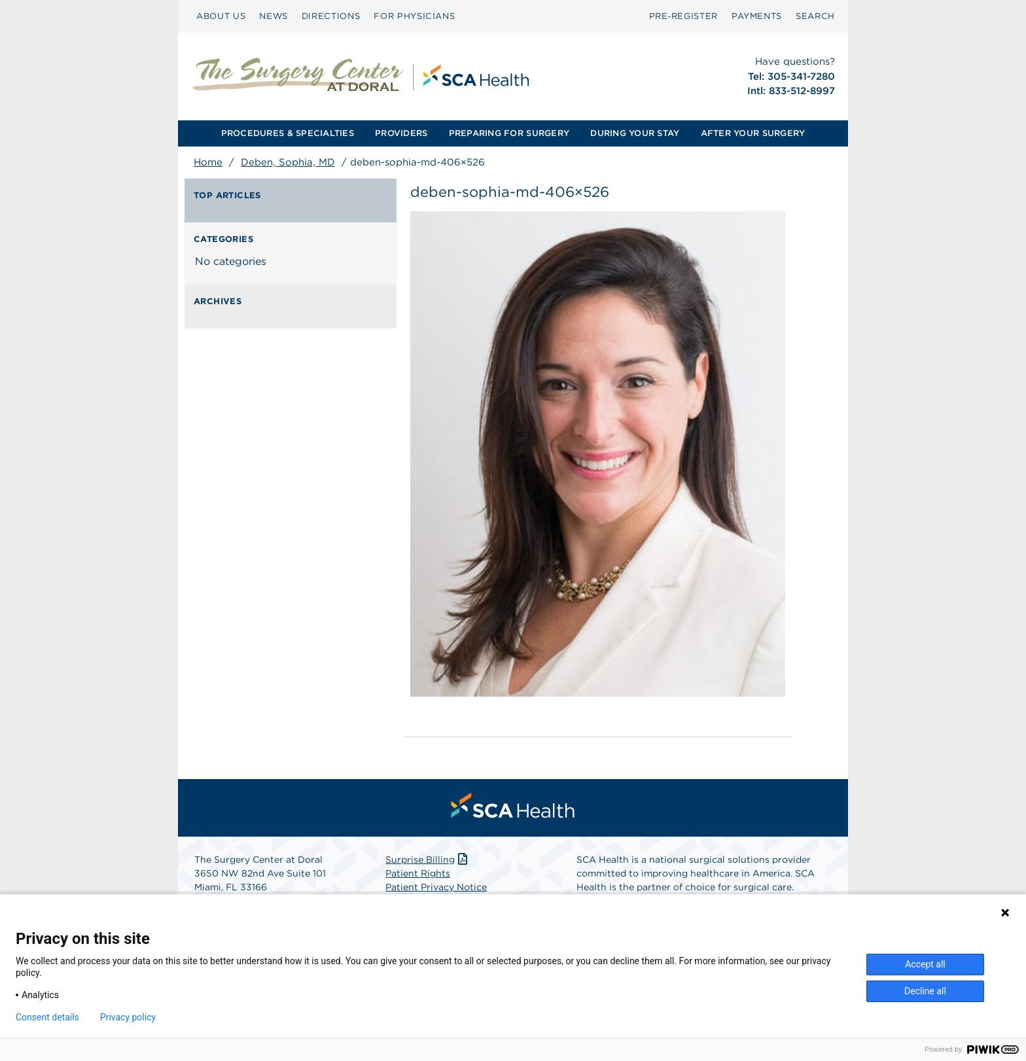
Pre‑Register (683, 16)
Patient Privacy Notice (436, 887)
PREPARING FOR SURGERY (509, 133)
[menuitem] (221, 16)
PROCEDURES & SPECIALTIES (287, 133)
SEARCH (815, 16)
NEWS (273, 16)
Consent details (47, 1017)
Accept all (925, 964)
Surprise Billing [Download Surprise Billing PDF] (427, 859)
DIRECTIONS (331, 16)
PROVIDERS (401, 133)
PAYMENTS (757, 16)
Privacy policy (128, 1017)
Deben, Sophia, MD (288, 162)
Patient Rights (417, 873)
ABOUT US (220, 16)
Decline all (925, 991)
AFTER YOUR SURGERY (753, 133)
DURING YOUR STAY (634, 133)
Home (208, 162)
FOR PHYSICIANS (414, 16)
